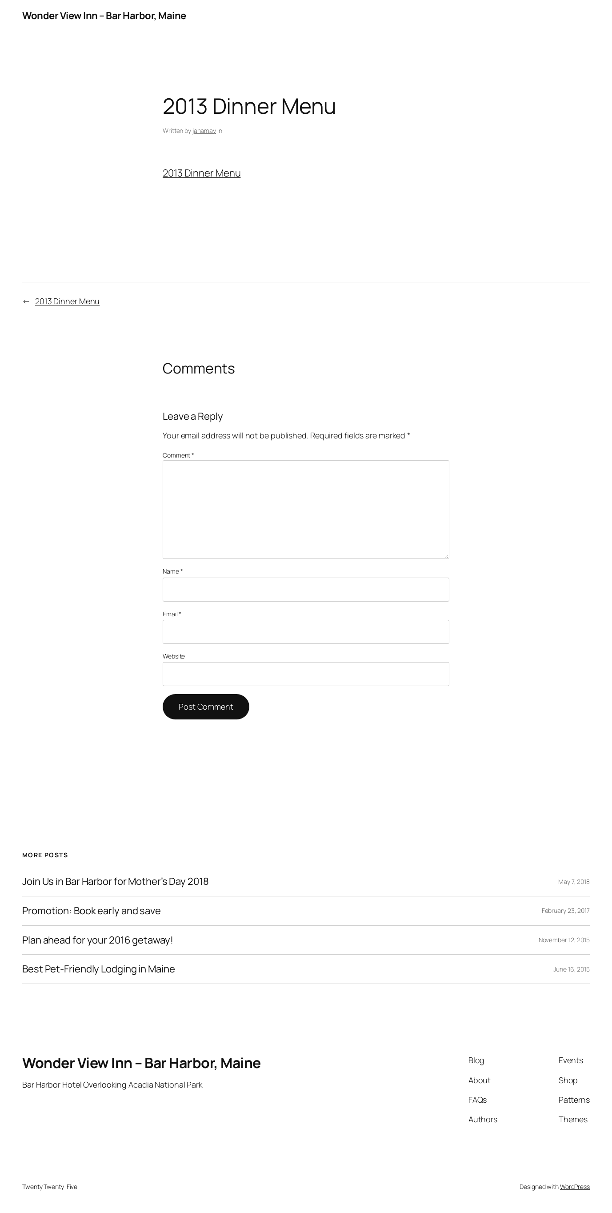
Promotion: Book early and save (91, 910)
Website (174, 656)
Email (172, 614)
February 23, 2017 (566, 910)
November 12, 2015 (564, 940)
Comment (178, 455)
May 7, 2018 (574, 881)
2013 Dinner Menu (201, 173)
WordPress (575, 1186)
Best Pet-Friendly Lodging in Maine (98, 969)
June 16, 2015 (571, 969)
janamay (204, 130)
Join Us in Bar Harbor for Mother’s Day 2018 (115, 881)
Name (173, 571)
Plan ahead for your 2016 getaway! (97, 940)
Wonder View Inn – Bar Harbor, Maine (104, 15)
